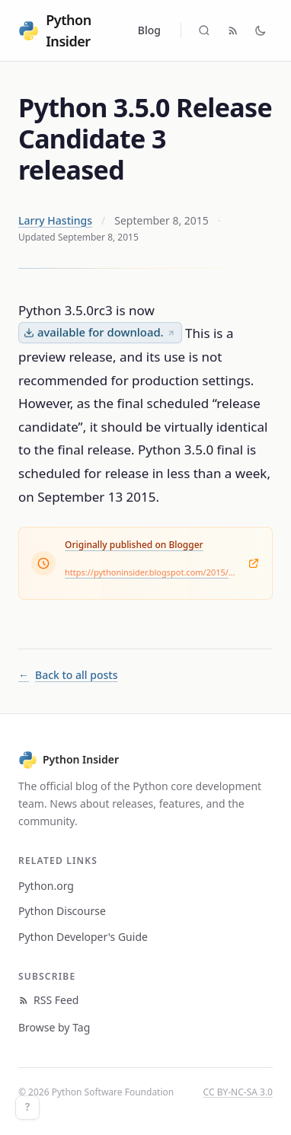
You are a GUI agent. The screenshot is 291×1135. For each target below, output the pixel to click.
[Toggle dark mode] (260, 30)
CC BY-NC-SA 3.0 (238, 1092)
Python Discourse (62, 911)
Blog (149, 30)
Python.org (46, 885)
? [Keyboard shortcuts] (27, 1107)
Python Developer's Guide (83, 936)
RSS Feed (48, 1000)
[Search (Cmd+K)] (204, 30)
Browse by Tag (54, 1027)
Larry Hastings (55, 220)
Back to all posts (67, 675)
